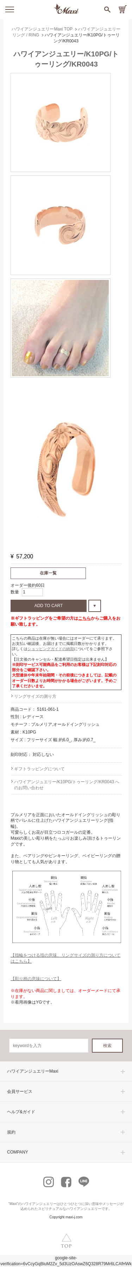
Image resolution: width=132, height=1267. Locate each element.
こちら (84, 618)
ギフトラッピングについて (39, 768)
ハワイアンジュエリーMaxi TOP (42, 29)
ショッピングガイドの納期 (50, 649)
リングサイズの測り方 (35, 696)
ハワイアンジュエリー (39, 1204)
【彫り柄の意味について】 (36, 978)
